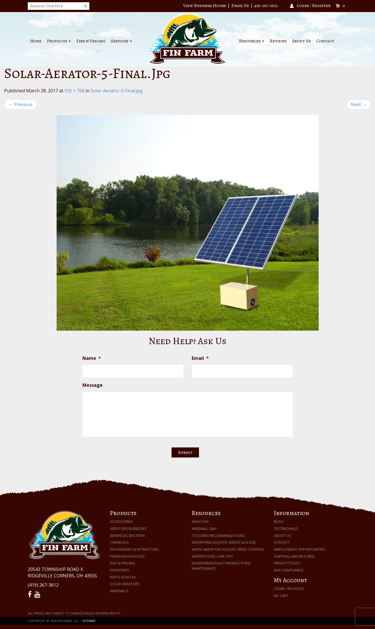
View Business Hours (204, 6)
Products (59, 41)
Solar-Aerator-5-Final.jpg (117, 91)
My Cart (281, 595)
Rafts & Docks (123, 577)
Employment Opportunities (299, 549)
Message (92, 385)
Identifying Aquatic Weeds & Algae (224, 542)
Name (91, 358)
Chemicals (119, 542)
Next (359, 104)
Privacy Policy (287, 563)
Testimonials (286, 528)
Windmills (119, 590)
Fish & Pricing (91, 41)
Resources (251, 41)
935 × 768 (74, 91)
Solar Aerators (125, 583)
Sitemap (89, 621)
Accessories (121, 521)
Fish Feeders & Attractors (134, 549)
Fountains (119, 570)
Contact (325, 41)
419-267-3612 (266, 6)
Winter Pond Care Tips (212, 556)
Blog (278, 521)
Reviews (278, 41)
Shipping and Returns (294, 556)
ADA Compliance (289, 570)
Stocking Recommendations (218, 535)
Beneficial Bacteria (127, 535)
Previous (20, 104)
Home (35, 41)
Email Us (240, 6)
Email (200, 358)
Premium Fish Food (127, 556)
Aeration (200, 521)
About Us (301, 41)
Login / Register (289, 588)
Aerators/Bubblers (128, 528)
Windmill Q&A (204, 528)
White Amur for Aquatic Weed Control (228, 549)
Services (121, 41)
